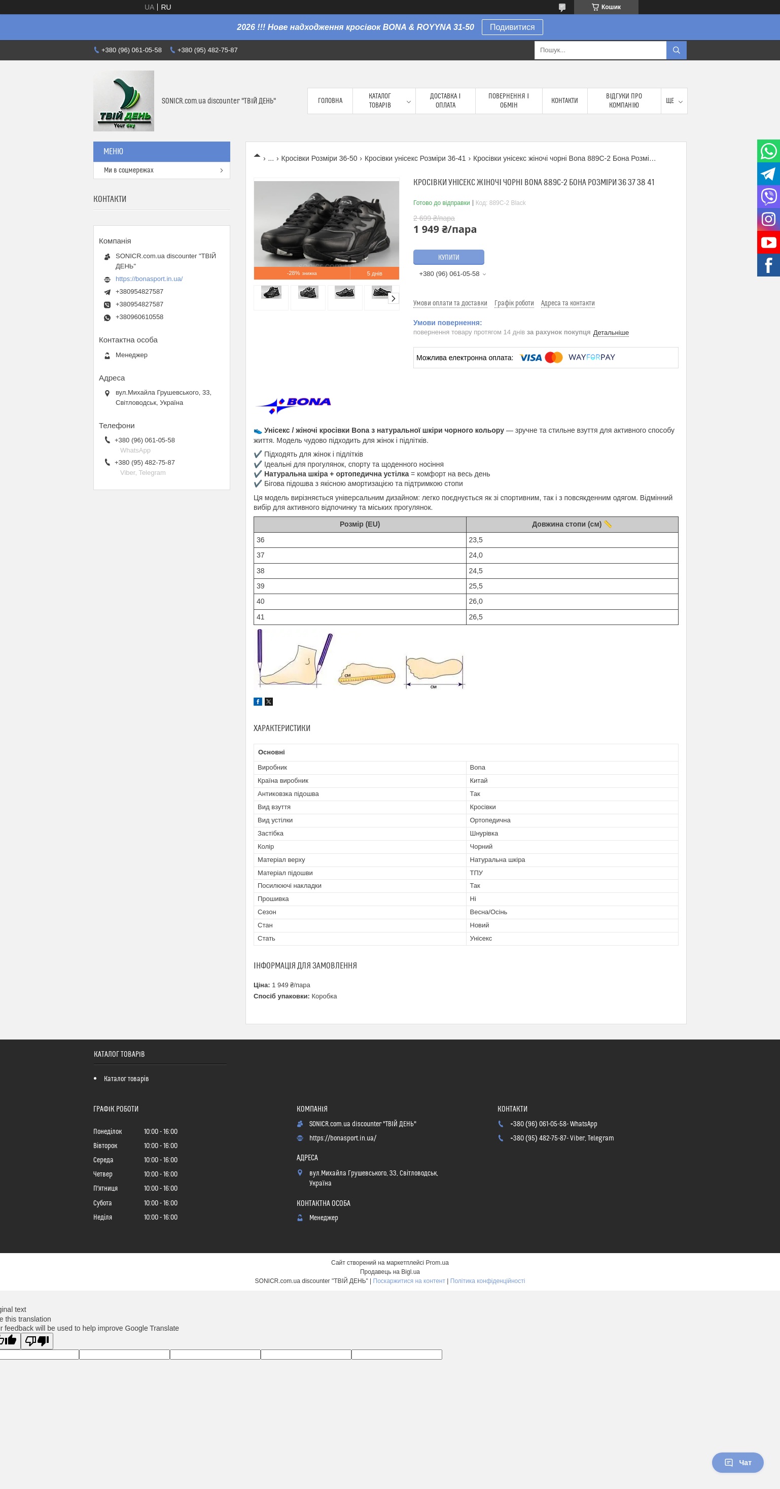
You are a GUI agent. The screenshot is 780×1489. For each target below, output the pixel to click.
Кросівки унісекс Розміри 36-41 (415, 158)
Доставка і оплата (445, 101)
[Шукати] (676, 50)
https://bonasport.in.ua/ (149, 279)
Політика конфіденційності (487, 1281)
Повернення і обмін (508, 101)
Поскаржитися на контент (409, 1281)
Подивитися (512, 27)
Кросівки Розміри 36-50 (319, 158)
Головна (330, 101)
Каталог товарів (380, 101)
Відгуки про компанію (624, 101)
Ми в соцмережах (129, 170)
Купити (448, 258)
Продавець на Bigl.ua (390, 1271)
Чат (738, 1462)
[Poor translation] (37, 1341)
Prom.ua (437, 1262)
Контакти (564, 101)
